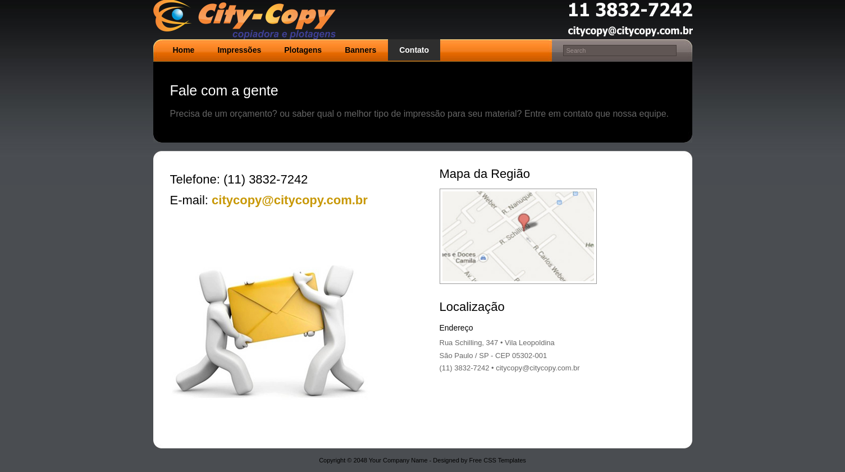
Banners (360, 49)
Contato (414, 49)
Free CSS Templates (497, 460)
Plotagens (303, 49)
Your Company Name (398, 460)
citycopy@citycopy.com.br (288, 200)
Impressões (239, 49)
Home (184, 49)
